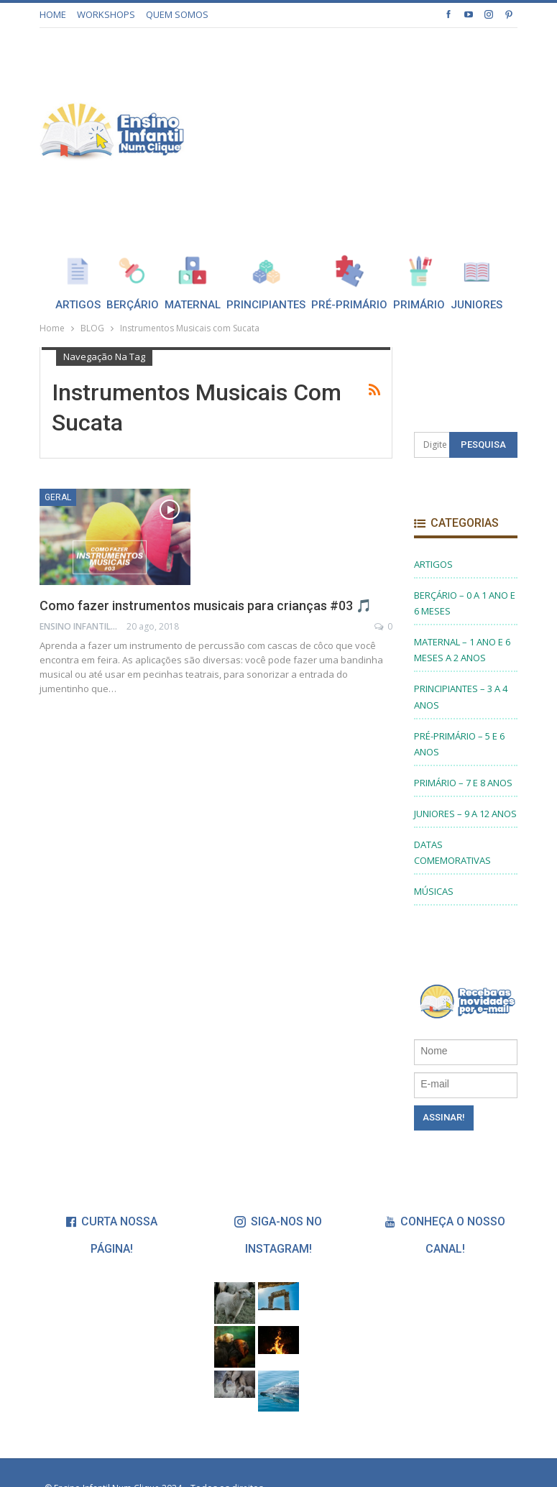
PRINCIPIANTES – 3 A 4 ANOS (460, 696)
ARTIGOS (433, 564)
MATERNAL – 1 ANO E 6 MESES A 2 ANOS (462, 649)
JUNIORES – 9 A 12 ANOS (465, 813)
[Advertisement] (396, 128)
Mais (478, 270)
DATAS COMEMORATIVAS (452, 852)
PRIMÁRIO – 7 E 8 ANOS (463, 782)
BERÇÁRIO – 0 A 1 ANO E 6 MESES (464, 603)
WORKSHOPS (106, 14)
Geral (58, 497)
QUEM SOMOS (177, 14)
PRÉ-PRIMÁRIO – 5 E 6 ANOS (459, 743)
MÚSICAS (434, 891)
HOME (53, 14)
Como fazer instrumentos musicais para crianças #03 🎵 (206, 605)
